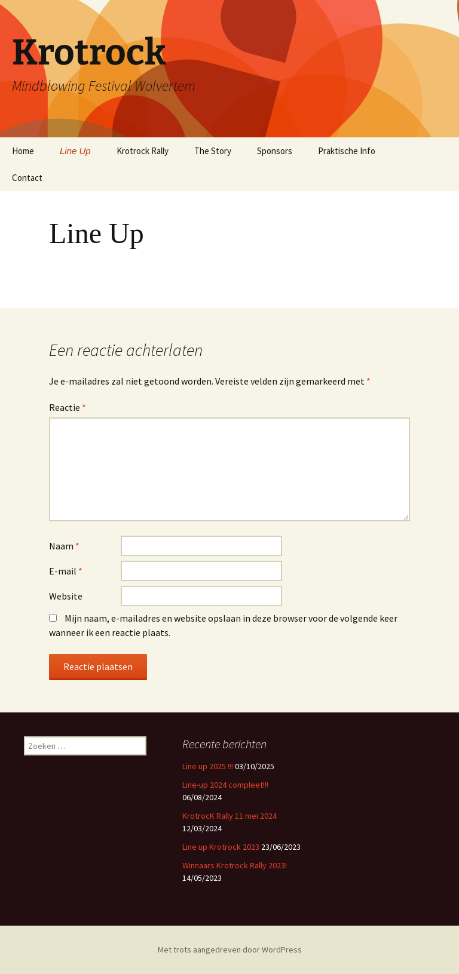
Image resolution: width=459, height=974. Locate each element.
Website (65, 596)
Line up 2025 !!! (207, 766)
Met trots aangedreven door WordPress (230, 949)
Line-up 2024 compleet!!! (225, 784)
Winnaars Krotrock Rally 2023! (234, 865)
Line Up (75, 151)
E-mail (65, 571)
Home (23, 150)
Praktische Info (346, 150)
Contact (27, 177)
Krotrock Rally (143, 150)
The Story (212, 150)
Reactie (67, 407)
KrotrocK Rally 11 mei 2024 (229, 815)
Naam (64, 546)
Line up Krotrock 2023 (220, 846)
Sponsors (274, 150)
